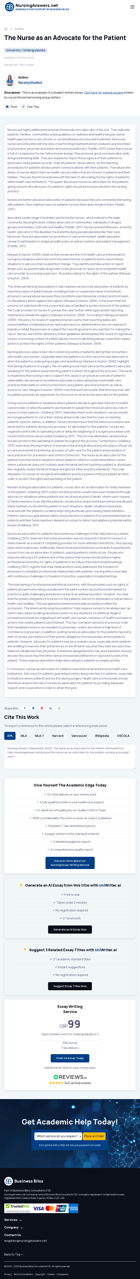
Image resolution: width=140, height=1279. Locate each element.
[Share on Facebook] (24, 708)
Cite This (30, 107)
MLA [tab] (24, 736)
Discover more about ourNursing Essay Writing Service (70, 863)
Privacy (8, 1274)
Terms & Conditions (23, 1274)
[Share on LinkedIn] (50, 708)
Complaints (62, 1274)
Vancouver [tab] (79, 736)
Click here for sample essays (103, 93)
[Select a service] (58, 1136)
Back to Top (13, 1254)
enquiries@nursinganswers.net (25, 1241)
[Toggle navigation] (132, 7)
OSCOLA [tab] (123, 736)
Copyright (40, 1274)
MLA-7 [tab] (39, 736)
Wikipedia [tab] (102, 736)
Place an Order (94, 1136)
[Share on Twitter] (33, 708)
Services (10, 1220)
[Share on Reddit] (41, 708)
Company (11, 1227)
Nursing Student (30, 82)
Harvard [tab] (57, 736)
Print (10, 107)
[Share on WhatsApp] (59, 708)
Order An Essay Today (70, 1058)
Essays (19, 28)
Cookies (51, 1274)
